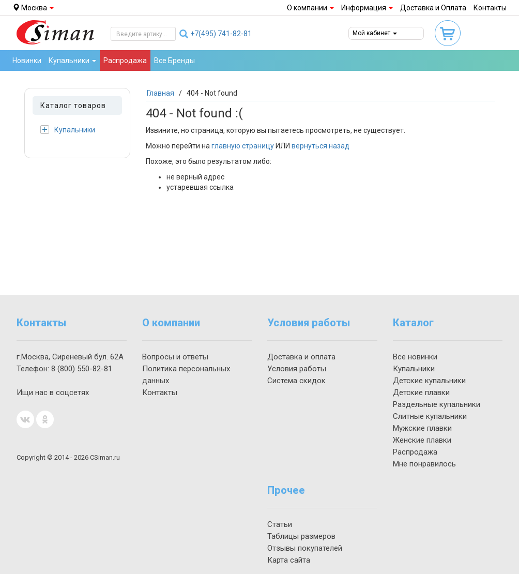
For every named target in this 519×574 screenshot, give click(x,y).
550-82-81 (81, 368)
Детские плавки (421, 392)
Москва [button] (33, 8)
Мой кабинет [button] (375, 33)
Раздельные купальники (436, 404)
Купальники (67, 129)
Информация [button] (367, 8)
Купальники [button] (72, 60)
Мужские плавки (422, 428)
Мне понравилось (424, 464)
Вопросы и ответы (175, 356)
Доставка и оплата (301, 356)
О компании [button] (310, 8)
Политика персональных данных (186, 374)
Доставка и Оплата (433, 8)
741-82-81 (221, 33)
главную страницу (242, 146)
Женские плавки (422, 440)
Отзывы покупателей (304, 548)
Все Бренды (174, 60)
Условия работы (296, 368)
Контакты (490, 8)
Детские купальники (429, 380)
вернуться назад (320, 146)
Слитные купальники (430, 416)
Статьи (279, 524)
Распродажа (125, 60)
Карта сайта (288, 560)
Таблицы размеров (301, 536)
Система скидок (296, 380)
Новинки (26, 60)
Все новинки (415, 356)
